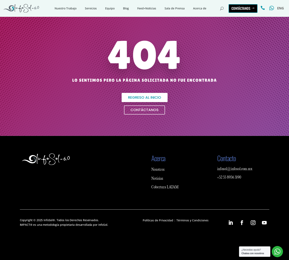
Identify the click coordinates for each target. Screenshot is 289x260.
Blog (126, 8)
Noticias (157, 179)
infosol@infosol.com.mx (234, 169)
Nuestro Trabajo (65, 8)
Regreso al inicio (144, 97)
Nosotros (158, 170)
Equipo (110, 8)
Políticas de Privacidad (158, 220)
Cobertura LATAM (165, 187)
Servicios (91, 8)
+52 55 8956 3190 (229, 178)
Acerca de (199, 8)
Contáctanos (240, 8)
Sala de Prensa (175, 8)
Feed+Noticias (146, 8)
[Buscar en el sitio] (222, 8)
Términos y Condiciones (192, 220)
